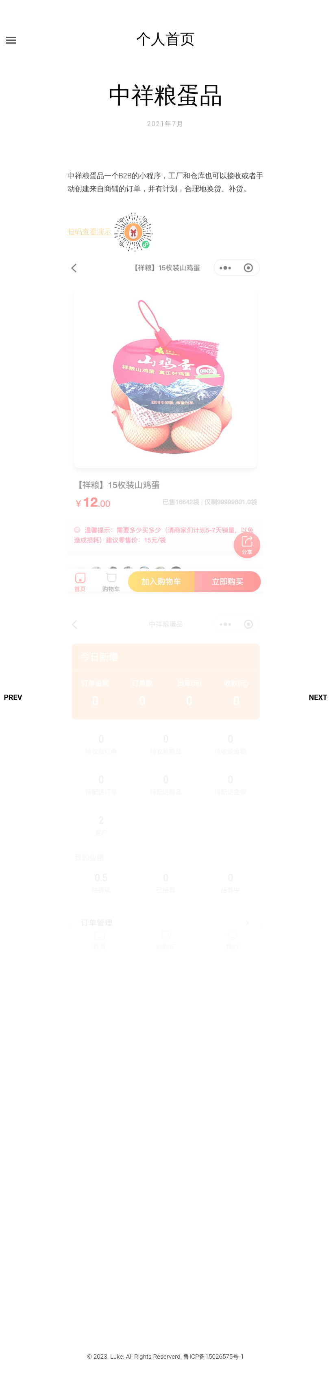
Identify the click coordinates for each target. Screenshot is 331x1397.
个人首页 (165, 38)
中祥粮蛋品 (165, 94)
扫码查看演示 (111, 236)
